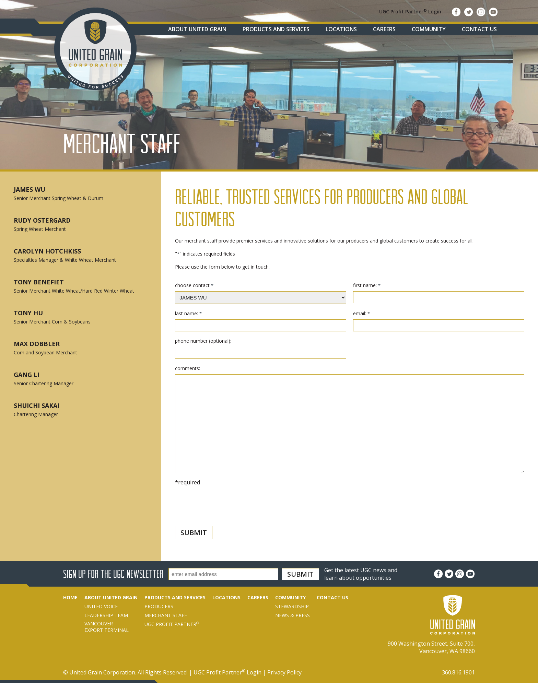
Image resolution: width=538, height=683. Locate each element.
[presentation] (227, 517)
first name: (366, 285)
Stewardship (292, 606)
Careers (384, 29)
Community (429, 29)
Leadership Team (106, 615)
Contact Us (479, 29)
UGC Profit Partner (171, 624)
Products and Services (276, 29)
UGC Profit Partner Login (410, 11)
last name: (188, 313)
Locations (341, 29)
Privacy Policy (284, 672)
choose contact (194, 285)
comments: (187, 368)
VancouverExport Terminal (106, 626)
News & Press (292, 615)
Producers (158, 606)
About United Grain (197, 29)
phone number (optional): (203, 341)
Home (70, 597)
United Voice (101, 606)
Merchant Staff (165, 615)
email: (361, 313)
